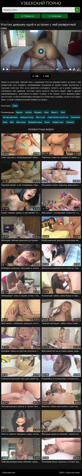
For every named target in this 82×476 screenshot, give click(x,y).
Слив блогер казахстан (58, 117)
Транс (47, 122)
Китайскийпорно (10, 117)
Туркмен (70, 122)
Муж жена (21, 122)
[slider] (27, 69)
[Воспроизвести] (4, 69)
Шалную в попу (26, 117)
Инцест (54, 112)
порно (41, 3)
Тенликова (75, 117)
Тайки (14, 106)
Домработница (35, 122)
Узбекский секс (8, 472)
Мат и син (40, 117)
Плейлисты (27, 16)
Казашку (38, 112)
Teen (63, 112)
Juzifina (28, 112)
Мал (12, 122)
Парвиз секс (57, 122)
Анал (46, 112)
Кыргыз (19, 112)
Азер (5, 122)
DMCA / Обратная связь (69, 472)
